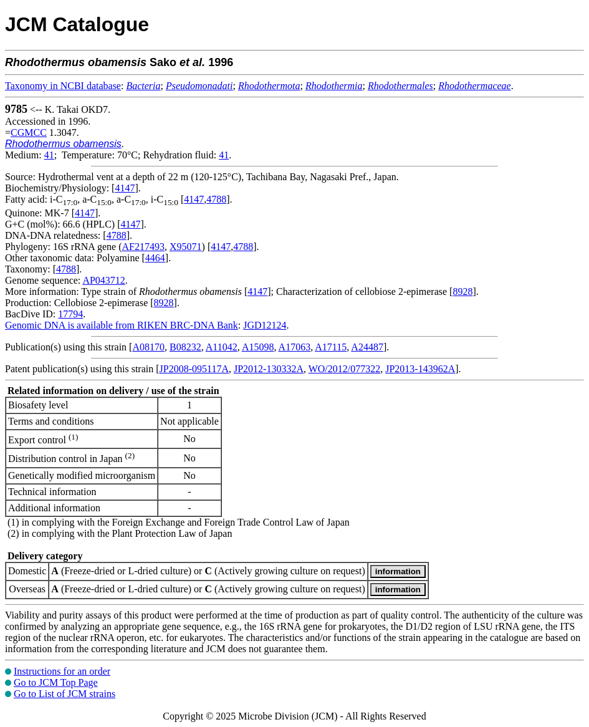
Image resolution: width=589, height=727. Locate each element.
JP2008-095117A (194, 369)
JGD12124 (264, 325)
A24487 (367, 347)
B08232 (185, 347)
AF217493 (143, 246)
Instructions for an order (62, 671)
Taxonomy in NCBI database (63, 85)
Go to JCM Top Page (56, 682)
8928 (462, 291)
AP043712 (103, 280)
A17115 (331, 347)
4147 (125, 188)
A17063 (295, 347)
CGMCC (29, 132)
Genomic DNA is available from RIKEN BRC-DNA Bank (121, 325)
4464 (155, 258)
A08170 (148, 347)
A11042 (221, 347)
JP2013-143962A (420, 369)
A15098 (258, 347)
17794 (70, 314)
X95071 (186, 246)
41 (49, 155)
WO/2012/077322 (345, 369)
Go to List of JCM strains (64, 693)
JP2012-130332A (269, 369)
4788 (216, 199)
